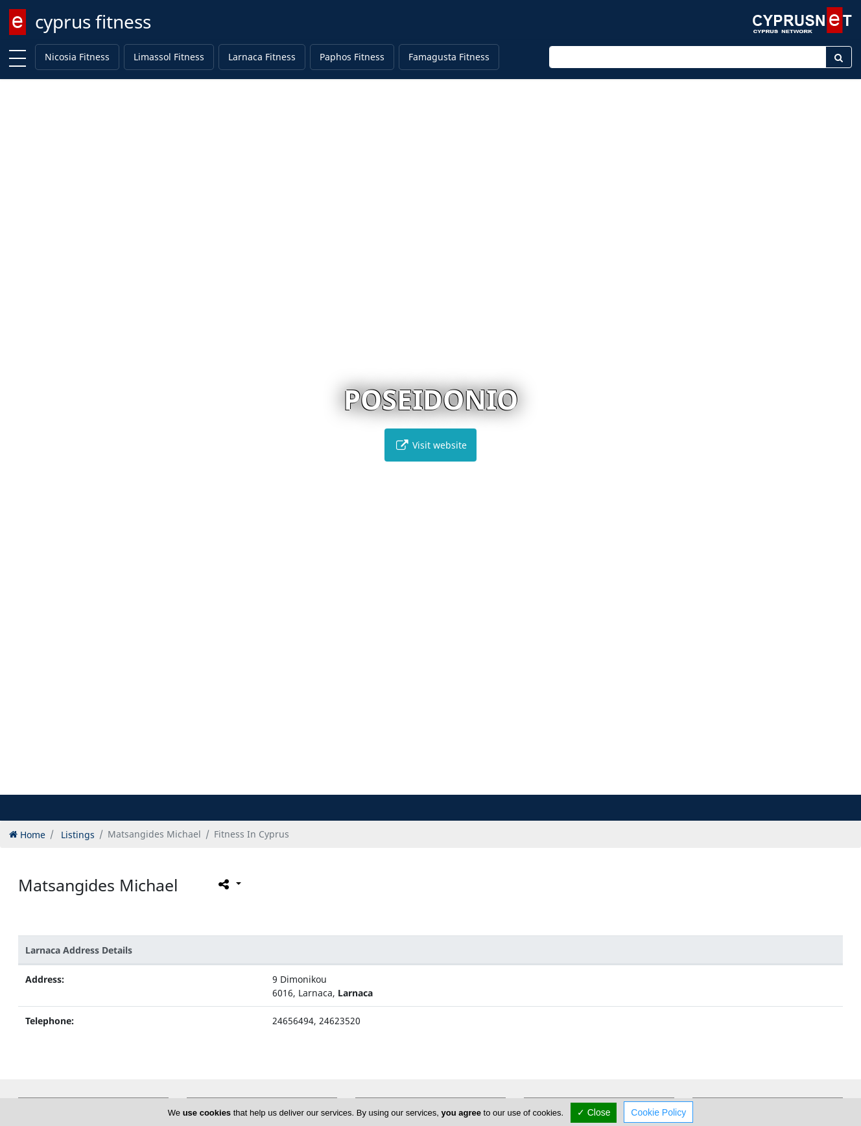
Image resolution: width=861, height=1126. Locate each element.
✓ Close (594, 1112)
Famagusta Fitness (448, 57)
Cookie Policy (658, 1112)
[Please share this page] (228, 884)
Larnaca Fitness (262, 57)
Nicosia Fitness (77, 57)
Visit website (430, 445)
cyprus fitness (93, 21)
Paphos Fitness (352, 57)
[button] (403, 782)
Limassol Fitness (169, 57)
